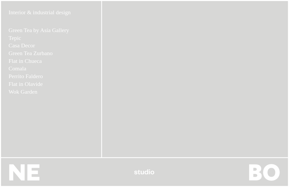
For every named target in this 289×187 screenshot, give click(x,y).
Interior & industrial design (40, 12)
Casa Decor (22, 45)
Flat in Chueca (25, 61)
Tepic (15, 38)
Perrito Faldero (26, 76)
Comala (17, 68)
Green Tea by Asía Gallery (39, 30)
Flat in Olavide (26, 84)
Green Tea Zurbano (31, 53)
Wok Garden (23, 91)
